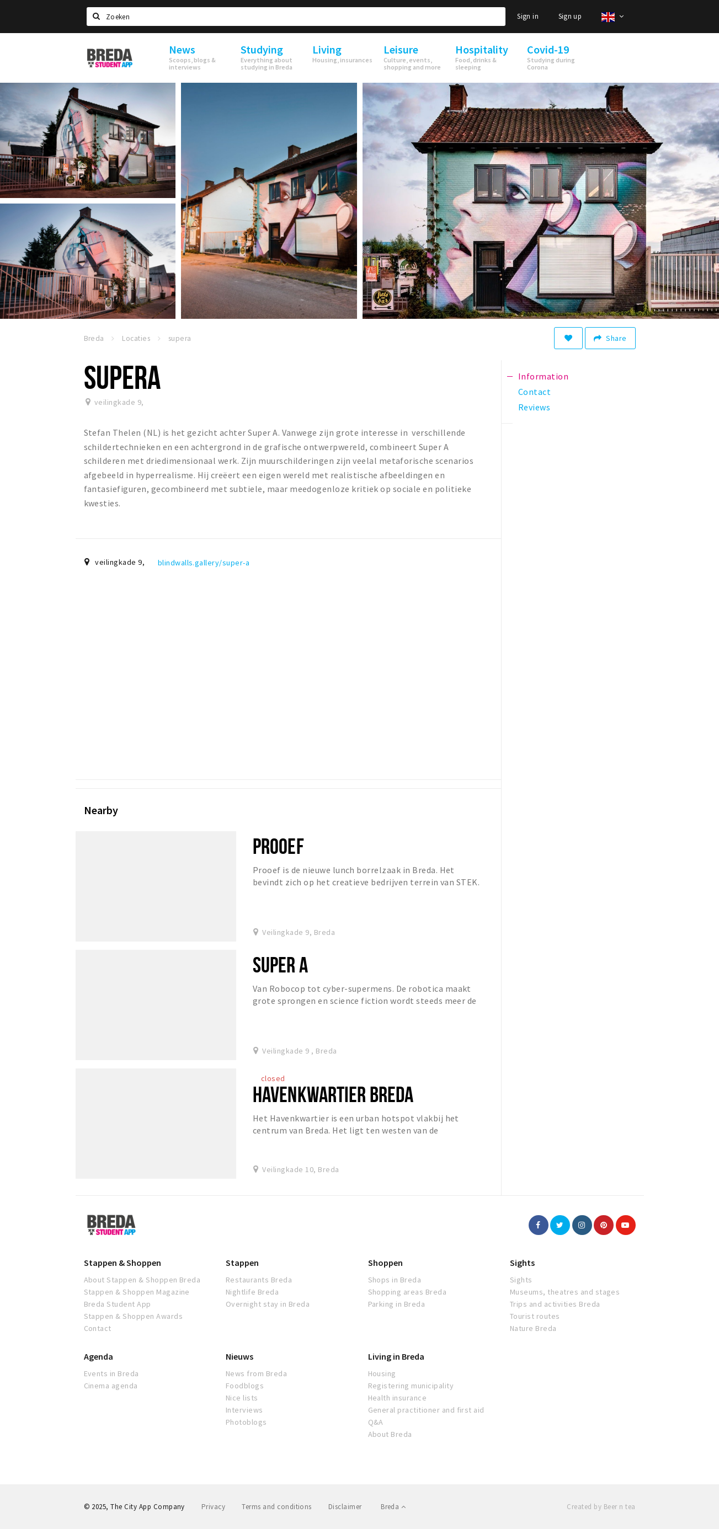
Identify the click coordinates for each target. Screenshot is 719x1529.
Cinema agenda (111, 1386)
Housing (382, 1373)
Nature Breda (533, 1328)
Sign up (570, 16)
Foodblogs (245, 1386)
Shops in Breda (395, 1280)
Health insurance (397, 1398)
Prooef (278, 846)
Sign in (528, 16)
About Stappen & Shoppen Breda (142, 1280)
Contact (97, 1328)
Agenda (98, 1356)
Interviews (244, 1410)
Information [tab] (543, 376)
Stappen (242, 1262)
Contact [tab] (534, 391)
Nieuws (239, 1356)
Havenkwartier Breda (333, 1094)
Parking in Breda (396, 1304)
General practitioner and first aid (426, 1410)
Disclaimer (345, 1506)
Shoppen (385, 1262)
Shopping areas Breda (407, 1292)
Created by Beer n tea (601, 1506)
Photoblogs (246, 1422)
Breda (393, 1506)
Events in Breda (111, 1373)
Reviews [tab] (534, 407)
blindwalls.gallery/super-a (203, 563)
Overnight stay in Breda (268, 1304)
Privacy (213, 1506)
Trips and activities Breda (555, 1304)
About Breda (390, 1434)
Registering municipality (411, 1386)
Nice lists (242, 1398)
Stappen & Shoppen (122, 1262)
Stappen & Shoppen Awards (133, 1316)
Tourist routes (535, 1316)
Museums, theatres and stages (565, 1292)
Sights (522, 1262)
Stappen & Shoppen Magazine (137, 1292)
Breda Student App (117, 1304)
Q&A (376, 1422)
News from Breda (256, 1373)
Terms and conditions (277, 1506)
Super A (280, 964)
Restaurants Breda (259, 1280)
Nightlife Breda (252, 1292)
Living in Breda (396, 1356)
